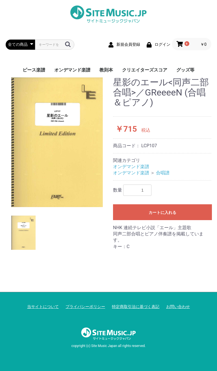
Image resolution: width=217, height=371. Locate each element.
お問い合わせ (178, 306)
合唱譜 (163, 172)
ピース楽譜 (34, 70)
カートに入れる (162, 212)
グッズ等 (185, 70)
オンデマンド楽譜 (72, 70)
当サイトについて (43, 306)
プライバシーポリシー (85, 306)
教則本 (106, 70)
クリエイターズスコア (144, 70)
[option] (57, 142)
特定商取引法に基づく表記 (135, 306)
